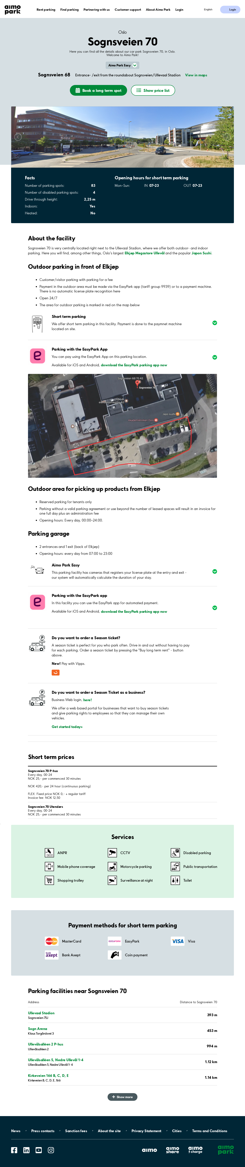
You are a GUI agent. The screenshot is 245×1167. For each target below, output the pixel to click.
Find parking (69, 9)
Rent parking (46, 9)
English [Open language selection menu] (208, 9)
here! (87, 699)
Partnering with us (96, 9)
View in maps (196, 75)
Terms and (209, 1130)
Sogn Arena (37, 1028)
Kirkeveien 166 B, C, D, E (48, 1075)
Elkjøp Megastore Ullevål (144, 253)
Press (42, 1130)
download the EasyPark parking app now (134, 365)
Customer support (128, 9)
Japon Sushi (201, 253)
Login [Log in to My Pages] (232, 9)
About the (109, 1130)
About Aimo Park (158, 9)
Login (179, 9)
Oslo (122, 32)
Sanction (76, 1130)
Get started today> (67, 726)
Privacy (146, 1130)
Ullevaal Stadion (41, 1013)
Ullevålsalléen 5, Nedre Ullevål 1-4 (55, 1060)
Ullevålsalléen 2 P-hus (45, 1044)
